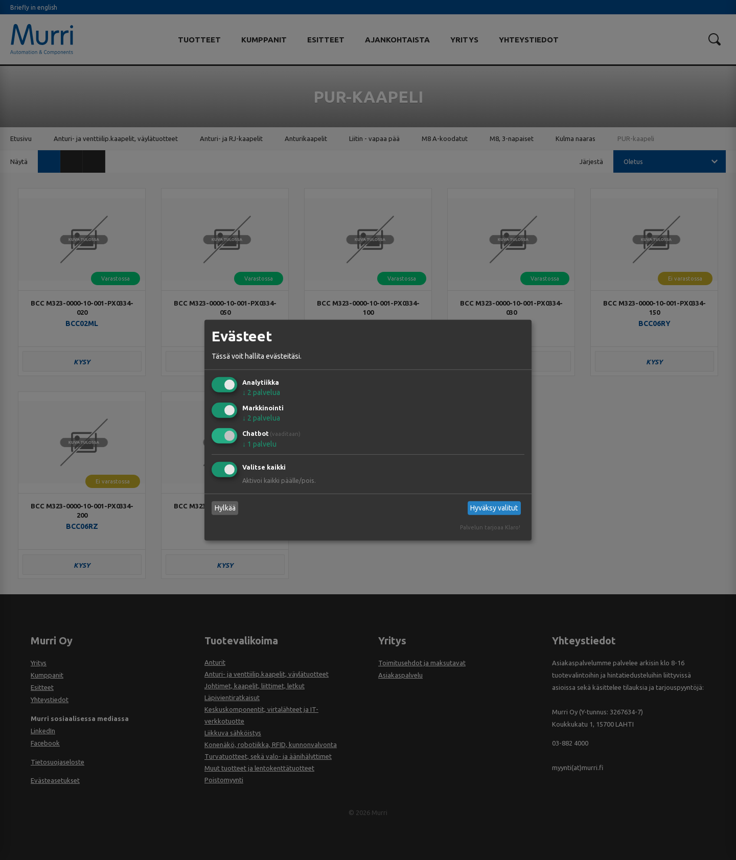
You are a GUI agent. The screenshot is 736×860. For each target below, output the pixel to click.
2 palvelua (261, 392)
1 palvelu (259, 444)
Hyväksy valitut (494, 508)
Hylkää (225, 508)
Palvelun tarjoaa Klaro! (490, 527)
